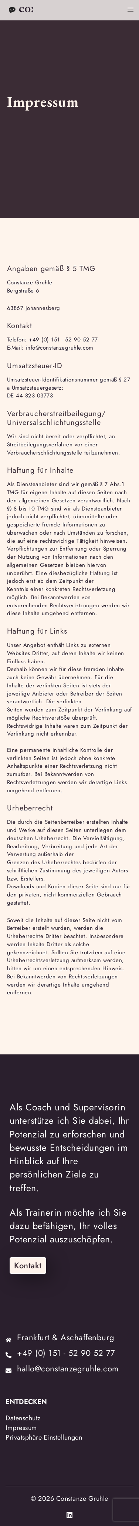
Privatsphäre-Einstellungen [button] (44, 1437)
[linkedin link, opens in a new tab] (69, 1514)
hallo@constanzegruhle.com (68, 1368)
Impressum (21, 1428)
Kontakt (28, 1265)
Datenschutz (23, 1418)
